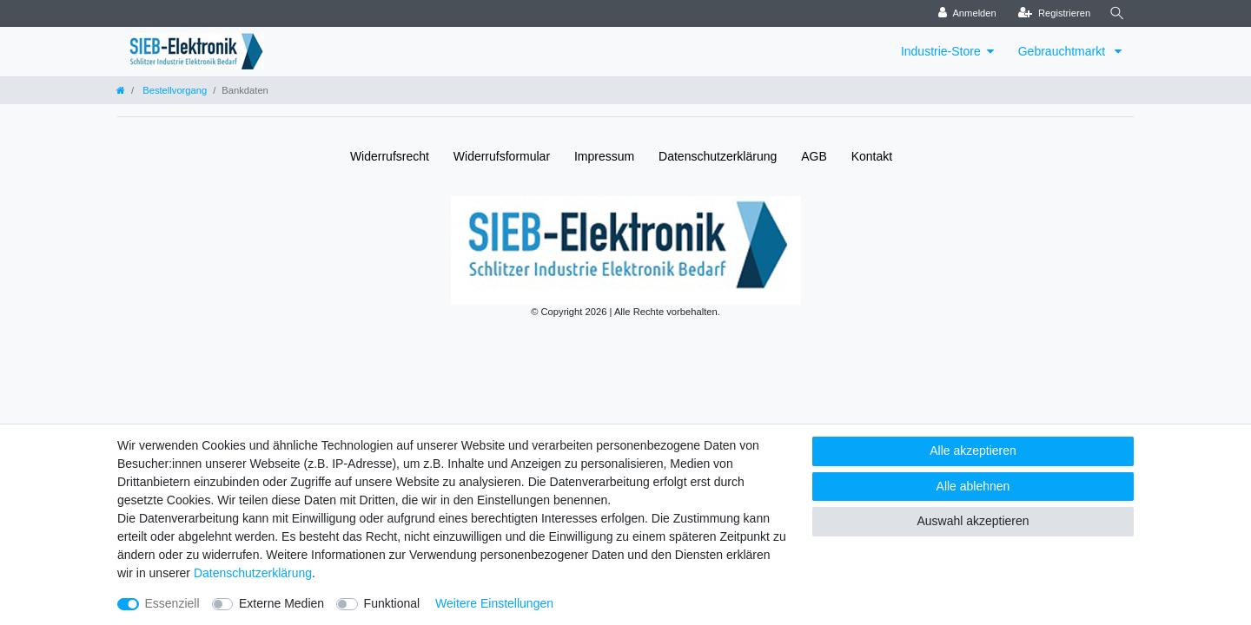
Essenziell (172, 603)
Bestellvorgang (173, 90)
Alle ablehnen (973, 486)
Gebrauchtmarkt (1063, 51)
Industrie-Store (941, 51)
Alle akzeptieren (973, 450)
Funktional (392, 603)
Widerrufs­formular (501, 156)
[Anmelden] (967, 13)
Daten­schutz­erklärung (718, 156)
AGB (814, 156)
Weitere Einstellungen (494, 603)
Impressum (604, 156)
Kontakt (871, 156)
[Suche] (1117, 13)
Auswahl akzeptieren (973, 521)
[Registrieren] (1054, 13)
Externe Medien (281, 603)
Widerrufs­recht (389, 156)
